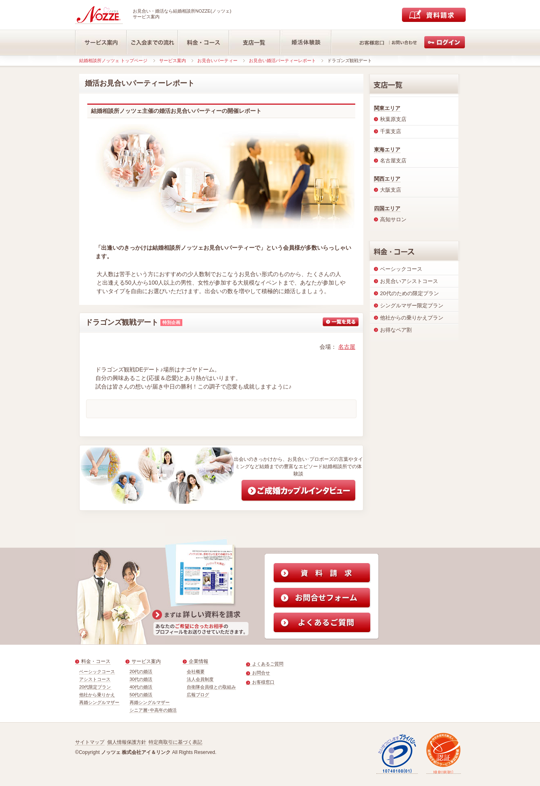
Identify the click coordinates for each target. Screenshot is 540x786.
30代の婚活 (141, 679)
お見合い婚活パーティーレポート (282, 60)
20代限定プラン (95, 687)
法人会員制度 (200, 679)
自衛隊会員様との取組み (211, 687)
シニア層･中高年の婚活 (153, 710)
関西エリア (387, 179)
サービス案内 (172, 60)
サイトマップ (89, 742)
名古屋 (346, 346)
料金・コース (95, 661)
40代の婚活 (141, 687)
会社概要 (196, 671)
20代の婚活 (141, 671)
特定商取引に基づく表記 (175, 742)
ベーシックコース (97, 671)
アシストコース (94, 679)
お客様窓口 (263, 682)
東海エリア (387, 150)
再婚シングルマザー (99, 702)
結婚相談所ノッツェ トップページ (113, 60)
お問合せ (261, 672)
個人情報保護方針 (126, 742)
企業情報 (198, 661)
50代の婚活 (141, 694)
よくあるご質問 (267, 663)
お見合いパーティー (217, 60)
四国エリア (387, 208)
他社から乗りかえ (97, 694)
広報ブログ (198, 694)
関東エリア (387, 108)
